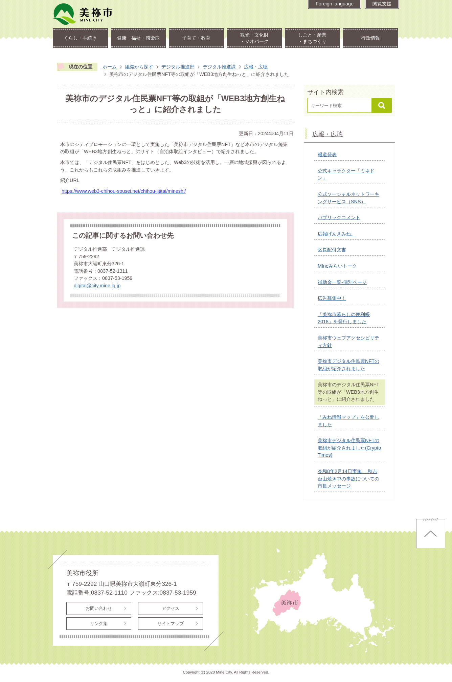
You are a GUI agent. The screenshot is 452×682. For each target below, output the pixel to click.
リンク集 (99, 623)
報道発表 (327, 154)
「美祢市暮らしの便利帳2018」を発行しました (344, 318)
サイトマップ (170, 623)
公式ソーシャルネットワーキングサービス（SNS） (348, 197)
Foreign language (335, 3)
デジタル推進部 (178, 66)
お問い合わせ (99, 608)
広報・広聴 (256, 66)
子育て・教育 (196, 38)
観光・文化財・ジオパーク (254, 38)
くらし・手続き (80, 38)
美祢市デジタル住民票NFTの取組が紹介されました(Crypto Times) (349, 448)
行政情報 (370, 38)
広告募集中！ (332, 298)
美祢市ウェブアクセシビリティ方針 (348, 341)
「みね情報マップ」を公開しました (348, 420)
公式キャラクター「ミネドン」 (346, 174)
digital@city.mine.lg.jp (97, 285)
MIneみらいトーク (337, 266)
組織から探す (139, 66)
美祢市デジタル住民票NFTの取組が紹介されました (348, 364)
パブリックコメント (339, 217)
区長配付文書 (332, 249)
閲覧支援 (381, 3)
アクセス (170, 608)
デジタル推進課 (219, 66)
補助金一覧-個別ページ (342, 282)
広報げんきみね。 (337, 233)
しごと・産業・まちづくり (312, 38)
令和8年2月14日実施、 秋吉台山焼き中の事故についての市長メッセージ (348, 479)
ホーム (110, 66)
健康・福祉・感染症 (138, 38)
